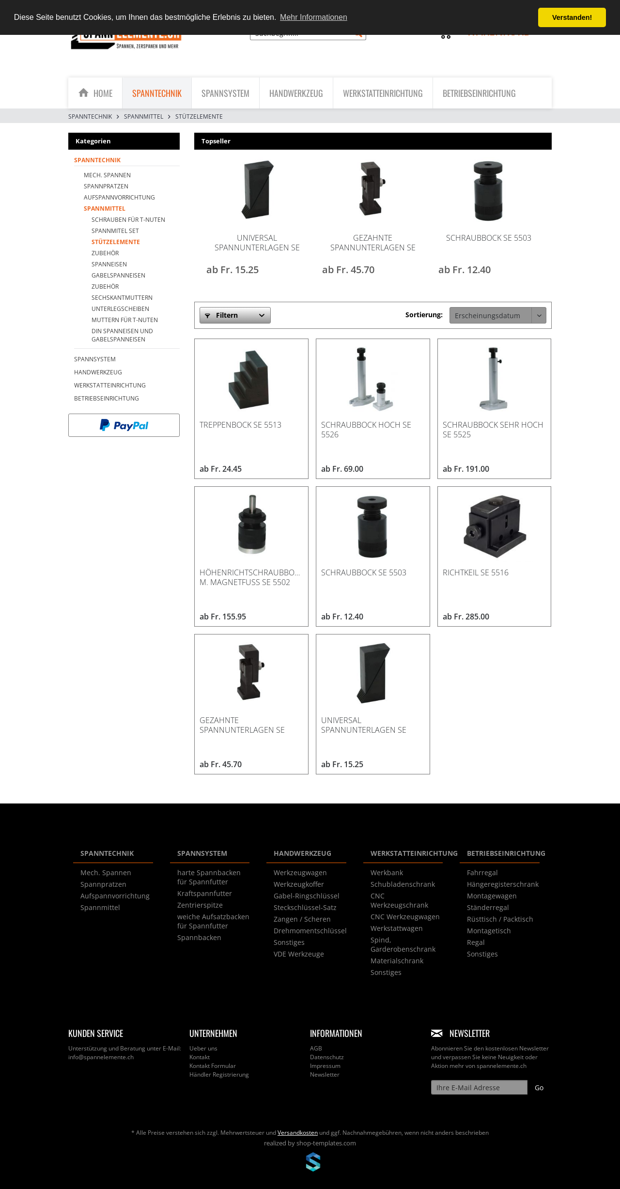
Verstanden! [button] (572, 17)
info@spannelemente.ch (101, 1057)
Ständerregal (488, 907)
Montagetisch (489, 930)
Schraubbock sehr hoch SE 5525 (493, 429)
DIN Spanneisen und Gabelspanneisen (122, 335)
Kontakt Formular (212, 1066)
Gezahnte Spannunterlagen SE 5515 (373, 242)
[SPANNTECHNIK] (157, 92)
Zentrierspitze (200, 905)
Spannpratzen (106, 186)
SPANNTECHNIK (97, 160)
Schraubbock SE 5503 (488, 237)
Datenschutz (327, 1057)
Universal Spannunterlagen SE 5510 (257, 242)
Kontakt (199, 1057)
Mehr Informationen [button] (313, 17)
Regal (476, 942)
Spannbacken (199, 937)
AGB (316, 1048)
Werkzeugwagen (300, 872)
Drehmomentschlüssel (310, 930)
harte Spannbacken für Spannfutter (209, 877)
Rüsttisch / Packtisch (500, 919)
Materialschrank (397, 960)
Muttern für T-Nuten (125, 320)
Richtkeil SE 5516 (476, 572)
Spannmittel (104, 208)
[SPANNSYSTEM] (225, 92)
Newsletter (325, 1074)
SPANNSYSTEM (95, 359)
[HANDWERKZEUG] (296, 92)
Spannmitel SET (115, 231)
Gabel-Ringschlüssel (307, 895)
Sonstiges (289, 942)
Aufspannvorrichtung (119, 197)
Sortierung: (424, 314)
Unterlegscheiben (120, 309)
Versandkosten (298, 1132)
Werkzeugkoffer (299, 884)
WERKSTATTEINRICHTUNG (110, 385)
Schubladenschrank (403, 884)
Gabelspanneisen (118, 275)
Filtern (221, 315)
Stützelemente (116, 242)
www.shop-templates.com (310, 1163)
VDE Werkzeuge (299, 953)
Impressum (325, 1066)
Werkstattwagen (397, 928)
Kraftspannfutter (204, 893)
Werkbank (387, 872)
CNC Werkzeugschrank (399, 900)
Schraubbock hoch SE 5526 (366, 429)
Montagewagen (492, 895)
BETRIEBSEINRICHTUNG (106, 398)
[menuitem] (308, 37)
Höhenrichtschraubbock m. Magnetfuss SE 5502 (251, 577)
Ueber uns (203, 1048)
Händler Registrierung (219, 1074)
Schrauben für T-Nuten (128, 220)
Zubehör (105, 253)
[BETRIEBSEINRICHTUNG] (479, 92)
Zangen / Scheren (302, 919)
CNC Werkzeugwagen (405, 916)
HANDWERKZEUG (98, 372)
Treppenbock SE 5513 (240, 424)
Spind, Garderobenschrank (403, 944)
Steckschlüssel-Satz (305, 907)
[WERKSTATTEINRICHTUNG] (383, 92)
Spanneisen (109, 264)
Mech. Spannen (107, 175)
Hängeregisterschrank (503, 884)
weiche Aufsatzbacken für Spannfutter (213, 921)
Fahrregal (482, 872)
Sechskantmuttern (122, 297)
